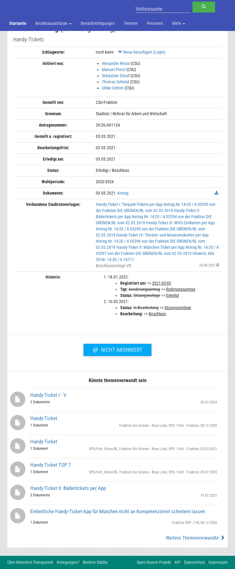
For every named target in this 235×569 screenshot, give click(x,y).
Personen (155, 23)
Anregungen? (68, 562)
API (177, 562)
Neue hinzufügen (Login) (141, 52)
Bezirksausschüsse (53, 23)
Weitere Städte (95, 562)
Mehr (178, 23)
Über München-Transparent (30, 562)
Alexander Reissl (116, 63)
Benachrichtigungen (98, 23)
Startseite (17, 23)
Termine (131, 23)
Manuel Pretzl (113, 69)
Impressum (218, 562)
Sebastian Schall (116, 75)
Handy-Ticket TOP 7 (50, 465)
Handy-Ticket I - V (48, 395)
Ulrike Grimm (113, 87)
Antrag (123, 193)
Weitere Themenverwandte (195, 538)
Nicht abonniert (117, 349)
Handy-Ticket (43, 418)
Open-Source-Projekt (154, 562)
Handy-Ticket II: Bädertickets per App (68, 488)
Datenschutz (194, 562)
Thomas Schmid (115, 81)
